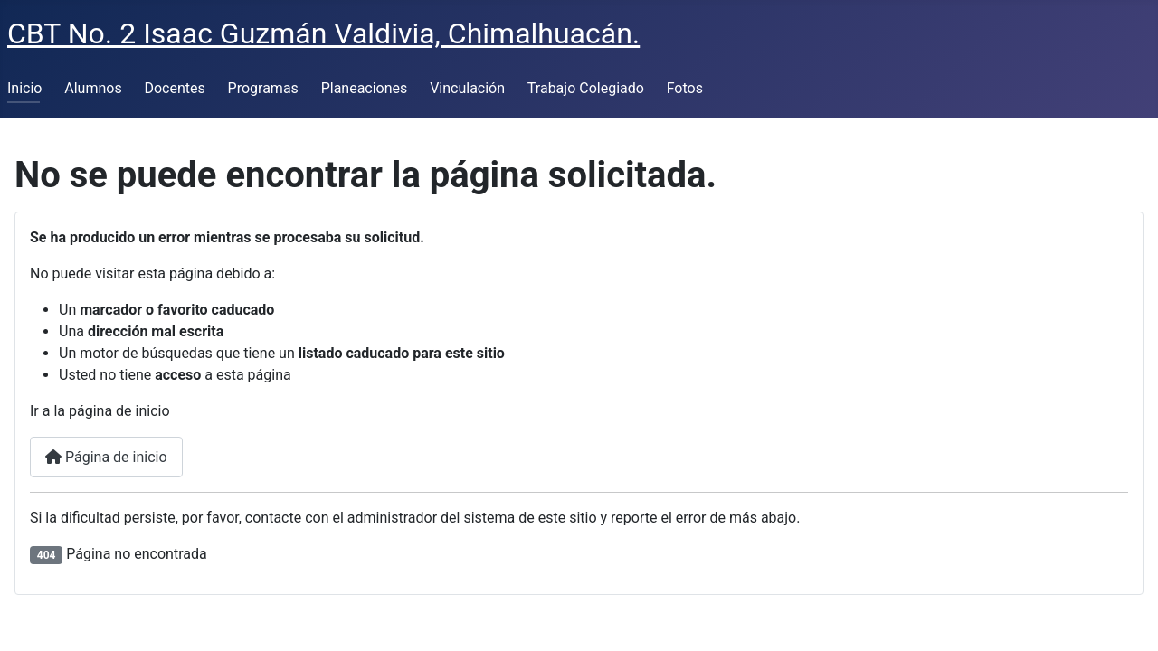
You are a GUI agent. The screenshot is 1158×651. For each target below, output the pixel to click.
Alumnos (92, 88)
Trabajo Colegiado (585, 88)
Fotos (685, 88)
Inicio (24, 88)
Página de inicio (106, 457)
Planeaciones (364, 88)
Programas (263, 88)
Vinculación (467, 88)
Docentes (174, 88)
